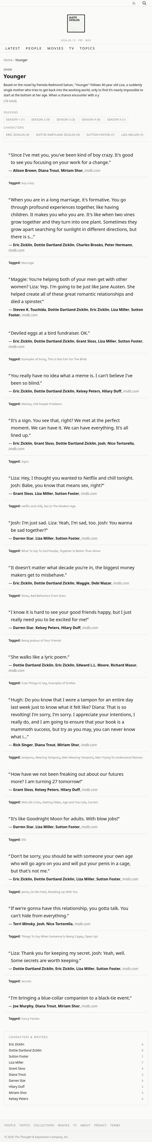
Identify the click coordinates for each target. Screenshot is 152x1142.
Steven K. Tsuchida (29, 309)
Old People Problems (47, 404)
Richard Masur (123, 665)
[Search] (144, 3)
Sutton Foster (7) (101, 135)
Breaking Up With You (63, 892)
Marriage (27, 263)
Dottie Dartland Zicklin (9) (58, 135)
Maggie (83, 583)
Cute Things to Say (34, 683)
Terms (115, 1125)
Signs (25, 461)
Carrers (93, 802)
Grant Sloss (86, 341)
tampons (27, 757)
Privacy (100, 1125)
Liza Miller (120, 309)
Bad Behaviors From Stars (48, 596)
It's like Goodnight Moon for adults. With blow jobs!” (65, 819)
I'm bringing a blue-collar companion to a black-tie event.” (71, 998)
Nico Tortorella (120, 443)
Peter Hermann (118, 244)
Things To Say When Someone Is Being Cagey (52, 936)
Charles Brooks (89, 244)
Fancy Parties (30, 1019)
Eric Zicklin (22, 244)
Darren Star (23, 538)
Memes (26, 404)
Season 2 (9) (40, 119)
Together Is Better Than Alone (80, 551)
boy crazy (27, 183)
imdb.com (92, 170)
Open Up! (91, 936)
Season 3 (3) (65, 119)
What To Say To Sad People (39, 551)
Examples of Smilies (61, 683)
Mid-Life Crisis (30, 802)
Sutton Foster (130, 341)
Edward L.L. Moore (92, 665)
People (34, 48)
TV (71, 48)
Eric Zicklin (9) (17, 135)
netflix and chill (31, 506)
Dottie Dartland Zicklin (54, 244)
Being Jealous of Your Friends (41, 640)
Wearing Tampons (47, 757)
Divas (25, 596)
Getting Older (51, 802)
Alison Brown (24, 170)
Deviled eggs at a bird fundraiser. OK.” (50, 333)
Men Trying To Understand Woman (119, 757)
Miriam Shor (72, 170)
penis (25, 892)
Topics (87, 48)
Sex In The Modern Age (60, 506)
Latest (13, 48)
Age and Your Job (74, 802)
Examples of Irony (33, 359)
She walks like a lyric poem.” (40, 657)
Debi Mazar (101, 583)
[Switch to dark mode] (134, 3)
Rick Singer (23, 744)
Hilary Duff (111, 391)
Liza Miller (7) (132, 135)
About (85, 1125)
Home (8, 60)
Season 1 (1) (15, 119)
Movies (55, 48)
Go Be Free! (38, 892)
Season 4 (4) (91, 119)
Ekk (23, 840)
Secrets (26, 981)
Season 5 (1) (116, 119)
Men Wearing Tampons (77, 757)
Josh (102, 443)
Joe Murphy (23, 1006)
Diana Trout (48, 170)
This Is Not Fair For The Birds (67, 359)
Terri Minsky (24, 923)
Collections (44, 1125)
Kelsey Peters (88, 391)
